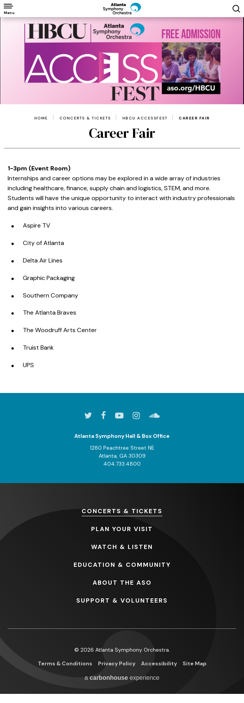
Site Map (195, 663)
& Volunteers (122, 600)
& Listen (122, 547)
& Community (122, 565)
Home (41, 118)
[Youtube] (119, 415)
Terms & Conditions (65, 663)
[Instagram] (136, 415)
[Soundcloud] (154, 415)
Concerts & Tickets (85, 118)
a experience (122, 677)
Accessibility (159, 663)
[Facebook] (103, 415)
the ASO (122, 583)
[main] (122, 205)
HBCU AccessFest (145, 118)
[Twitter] (88, 415)
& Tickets (122, 511)
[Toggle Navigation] (8, 8)
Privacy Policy (116, 663)
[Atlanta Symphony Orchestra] (122, 8)
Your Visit (122, 529)
